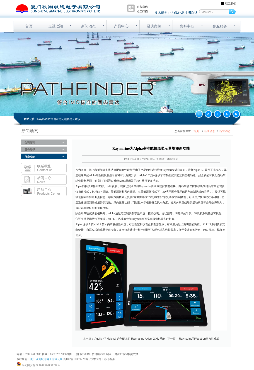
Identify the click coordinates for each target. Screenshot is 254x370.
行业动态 (225, 131)
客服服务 (220, 26)
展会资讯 (29, 149)
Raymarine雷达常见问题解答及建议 (58, 119)
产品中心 (121, 26)
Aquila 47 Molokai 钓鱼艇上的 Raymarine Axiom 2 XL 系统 (129, 338)
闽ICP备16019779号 (75, 359)
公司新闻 (29, 142)
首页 (29, 26)
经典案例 (154, 26)
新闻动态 (88, 26)
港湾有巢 (109, 359)
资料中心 (187, 26)
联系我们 (230, 3)
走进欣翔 (55, 26)
